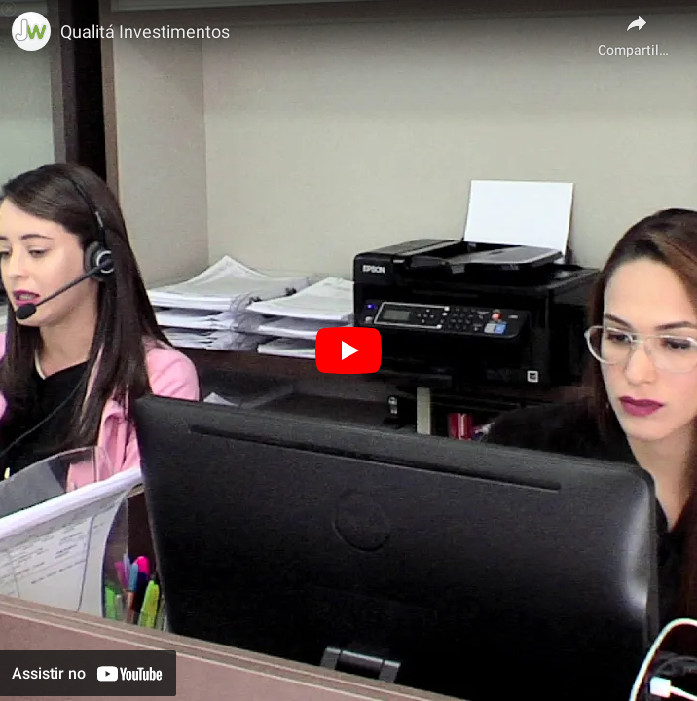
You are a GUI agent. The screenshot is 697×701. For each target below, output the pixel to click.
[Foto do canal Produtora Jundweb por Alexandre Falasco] (31, 31)
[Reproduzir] (348, 350)
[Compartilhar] (637, 29)
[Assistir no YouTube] (88, 673)
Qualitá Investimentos (145, 31)
